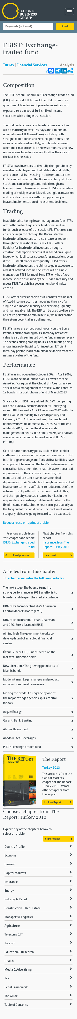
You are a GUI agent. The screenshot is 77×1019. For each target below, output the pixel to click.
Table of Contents (16, 1005)
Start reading (52, 839)
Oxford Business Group (22, 11)
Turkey (8, 65)
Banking (10, 864)
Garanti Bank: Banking (17, 720)
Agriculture (12, 926)
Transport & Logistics (19, 917)
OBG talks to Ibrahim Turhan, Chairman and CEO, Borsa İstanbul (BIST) (29, 622)
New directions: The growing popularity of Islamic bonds (30, 668)
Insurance (11, 882)
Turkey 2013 (51, 768)
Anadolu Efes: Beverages (19, 738)
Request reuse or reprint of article (26, 523)
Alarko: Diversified (15, 729)
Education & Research (19, 952)
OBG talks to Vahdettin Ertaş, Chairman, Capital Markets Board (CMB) (29, 609)
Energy (9, 890)
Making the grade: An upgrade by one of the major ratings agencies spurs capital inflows (30, 698)
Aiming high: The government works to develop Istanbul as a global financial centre (28, 638)
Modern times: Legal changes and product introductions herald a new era (31, 682)
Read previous (21, 555)
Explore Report (52, 802)
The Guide (11, 996)
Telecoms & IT (14, 934)
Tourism (10, 943)
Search (65, 26)
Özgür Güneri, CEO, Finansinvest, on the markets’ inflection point (29, 655)
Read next (50, 555)
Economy (10, 855)
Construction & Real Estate (23, 908)
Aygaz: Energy (12, 712)
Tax (7, 978)
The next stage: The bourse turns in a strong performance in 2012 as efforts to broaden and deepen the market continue (30, 592)
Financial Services (32, 65)
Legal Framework (16, 987)
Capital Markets (15, 873)
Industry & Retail (16, 899)
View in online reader (60, 71)
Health (9, 961)
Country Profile (15, 847)
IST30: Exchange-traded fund (22, 747)
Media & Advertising (18, 969)
